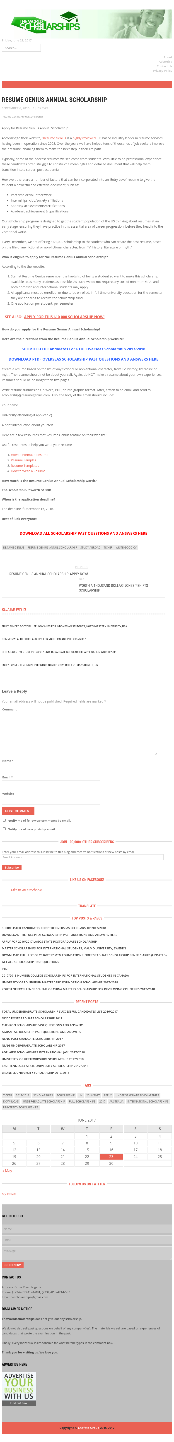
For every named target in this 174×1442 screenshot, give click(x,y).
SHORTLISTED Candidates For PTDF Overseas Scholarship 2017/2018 (83, 349)
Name (7, 761)
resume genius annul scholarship (52, 547)
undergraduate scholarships (137, 1095)
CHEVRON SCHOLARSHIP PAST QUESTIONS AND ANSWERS (43, 1025)
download (11, 1101)
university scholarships (20, 1107)
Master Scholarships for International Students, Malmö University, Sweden (64, 948)
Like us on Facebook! (87, 880)
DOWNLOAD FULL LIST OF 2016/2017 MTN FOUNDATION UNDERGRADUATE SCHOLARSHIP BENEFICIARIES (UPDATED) (84, 955)
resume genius (13, 547)
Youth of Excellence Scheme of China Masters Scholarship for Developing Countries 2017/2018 (78, 989)
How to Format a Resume (29, 455)
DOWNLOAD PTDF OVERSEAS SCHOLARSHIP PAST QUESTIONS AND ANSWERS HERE (83, 359)
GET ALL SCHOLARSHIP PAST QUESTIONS (30, 962)
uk (80, 1095)
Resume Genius (54, 138)
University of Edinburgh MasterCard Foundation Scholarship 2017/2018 (60, 982)
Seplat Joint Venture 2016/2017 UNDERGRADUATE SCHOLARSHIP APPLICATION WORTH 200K (59, 652)
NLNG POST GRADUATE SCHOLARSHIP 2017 (32, 1039)
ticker (108, 547)
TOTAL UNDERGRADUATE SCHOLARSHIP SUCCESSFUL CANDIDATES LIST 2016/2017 (60, 1011)
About (168, 57)
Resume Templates (25, 465)
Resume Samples (23, 460)
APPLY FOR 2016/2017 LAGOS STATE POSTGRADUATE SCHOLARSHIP (49, 941)
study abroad (90, 547)
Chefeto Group (88, 1428)
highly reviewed (84, 138)
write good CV (126, 547)
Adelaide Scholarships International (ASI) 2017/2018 (43, 1052)
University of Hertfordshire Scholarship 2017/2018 (43, 1059)
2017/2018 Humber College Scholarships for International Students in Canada (65, 975)
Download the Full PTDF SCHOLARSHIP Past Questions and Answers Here (59, 935)
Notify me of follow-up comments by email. (39, 820)
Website (8, 794)
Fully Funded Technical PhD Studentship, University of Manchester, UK (50, 665)
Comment (9, 709)
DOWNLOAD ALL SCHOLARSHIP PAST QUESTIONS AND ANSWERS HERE (83, 533)
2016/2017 (93, 1095)
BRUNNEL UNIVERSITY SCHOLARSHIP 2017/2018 (35, 1073)
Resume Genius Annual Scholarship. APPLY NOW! (48, 574)
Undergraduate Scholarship (44, 1101)
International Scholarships (147, 1101)
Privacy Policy (162, 71)
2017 (102, 1101)
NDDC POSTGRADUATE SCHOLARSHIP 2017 (32, 1018)
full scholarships (82, 1101)
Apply (108, 1095)
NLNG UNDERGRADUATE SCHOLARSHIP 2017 (33, 1045)
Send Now (13, 1265)
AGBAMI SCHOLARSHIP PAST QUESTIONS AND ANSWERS (41, 1032)
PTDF (5, 969)
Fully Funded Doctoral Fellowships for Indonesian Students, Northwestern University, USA (64, 626)
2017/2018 (22, 1095)
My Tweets (9, 1194)
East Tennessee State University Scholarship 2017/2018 (45, 1066)
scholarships (43, 1095)
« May (7, 1170)
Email (7, 777)
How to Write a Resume (28, 471)
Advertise (165, 62)
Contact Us (164, 66)
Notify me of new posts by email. (32, 829)
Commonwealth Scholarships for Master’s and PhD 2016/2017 (44, 639)
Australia (116, 1101)
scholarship (66, 1095)
